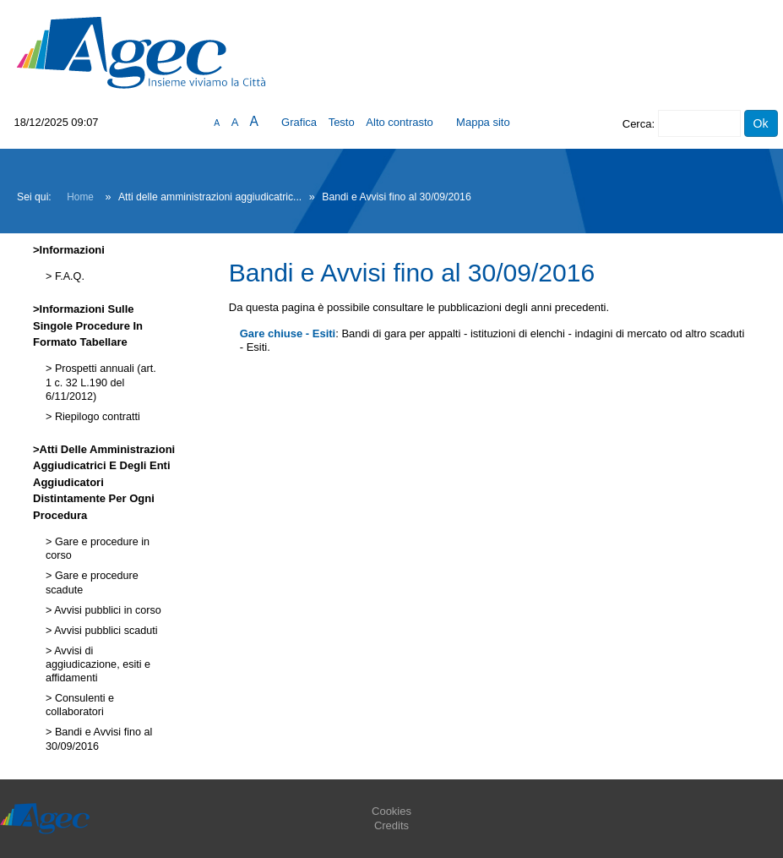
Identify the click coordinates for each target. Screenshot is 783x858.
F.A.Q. (68, 276)
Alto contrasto (399, 122)
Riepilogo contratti (95, 417)
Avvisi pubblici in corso (106, 610)
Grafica (299, 122)
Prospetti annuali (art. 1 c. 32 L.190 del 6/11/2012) (101, 382)
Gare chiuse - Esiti (287, 333)
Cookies (391, 811)
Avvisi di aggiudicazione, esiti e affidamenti (98, 665)
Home (80, 197)
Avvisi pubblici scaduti (104, 631)
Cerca (637, 123)
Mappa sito (483, 122)
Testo (342, 122)
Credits (391, 825)
